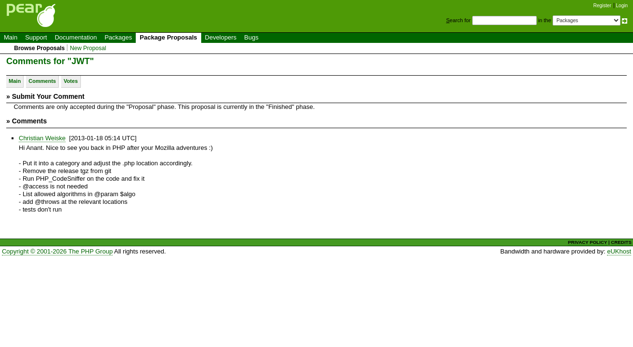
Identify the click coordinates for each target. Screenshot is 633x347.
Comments (42, 81)
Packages (118, 37)
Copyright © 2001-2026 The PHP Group (57, 251)
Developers (221, 37)
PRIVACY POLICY (587, 242)
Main (10, 37)
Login (622, 5)
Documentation (76, 37)
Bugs (251, 37)
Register (602, 5)
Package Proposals (168, 37)
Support (36, 37)
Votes (71, 81)
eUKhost (619, 251)
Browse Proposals (39, 48)
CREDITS (621, 242)
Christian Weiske (42, 138)
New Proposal (88, 48)
